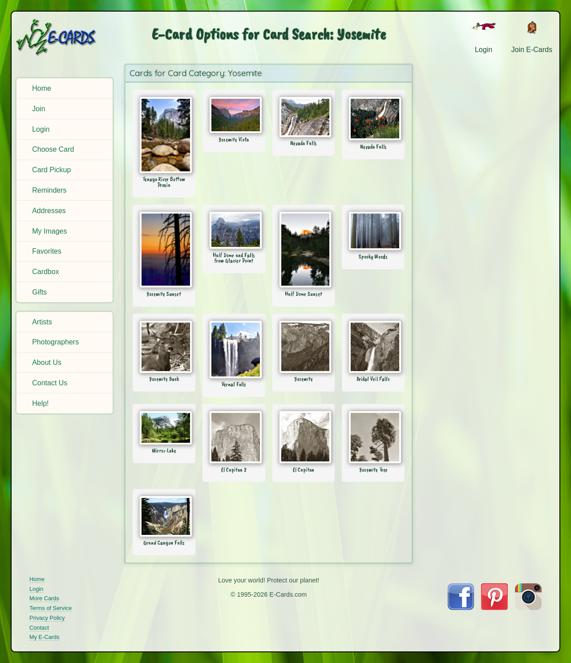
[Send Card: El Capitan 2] (234, 437)
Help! (40, 403)
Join (38, 109)
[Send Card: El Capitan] (303, 437)
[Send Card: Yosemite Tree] (373, 437)
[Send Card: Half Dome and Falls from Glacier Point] (234, 230)
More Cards (44, 598)
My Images (49, 231)
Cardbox (45, 271)
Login (40, 129)
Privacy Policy (47, 617)
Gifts (39, 292)
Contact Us (49, 383)
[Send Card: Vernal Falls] (234, 349)
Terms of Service (50, 608)
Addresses (49, 210)
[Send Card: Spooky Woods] (373, 231)
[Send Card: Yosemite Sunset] (164, 249)
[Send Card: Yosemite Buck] (164, 347)
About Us (46, 362)
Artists (42, 322)
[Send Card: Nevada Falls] (303, 117)
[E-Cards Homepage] (65, 37)
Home (41, 88)
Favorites (46, 251)
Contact (39, 627)
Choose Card (53, 149)
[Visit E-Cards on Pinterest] (494, 607)
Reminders (49, 190)
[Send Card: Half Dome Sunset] (303, 249)
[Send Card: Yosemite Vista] (234, 115)
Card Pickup (51, 170)
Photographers (55, 342)
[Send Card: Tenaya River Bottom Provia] (164, 135)
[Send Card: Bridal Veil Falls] (373, 347)
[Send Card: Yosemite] (303, 347)
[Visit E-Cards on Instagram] (528, 607)
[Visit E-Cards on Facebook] (461, 607)
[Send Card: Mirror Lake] (164, 427)
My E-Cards (44, 637)
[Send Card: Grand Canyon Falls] (164, 516)
